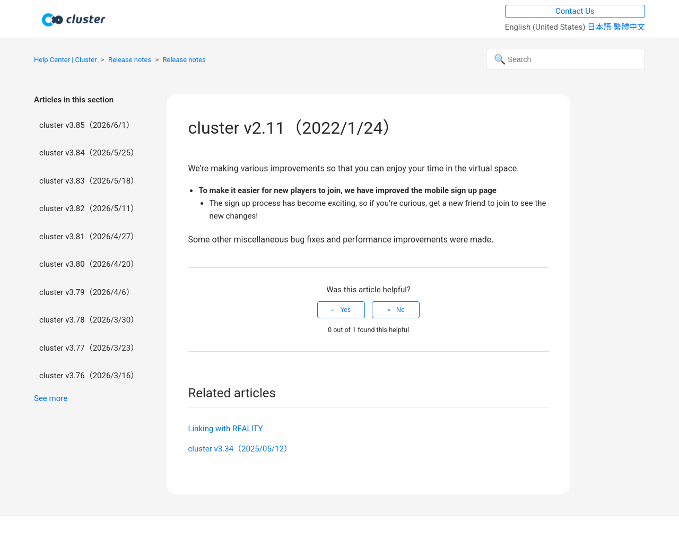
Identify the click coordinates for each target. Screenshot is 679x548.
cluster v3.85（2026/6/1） (86, 125)
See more (50, 398)
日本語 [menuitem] (600, 27)
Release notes (129, 60)
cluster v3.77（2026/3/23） (88, 348)
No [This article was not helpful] (400, 310)
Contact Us (575, 11)
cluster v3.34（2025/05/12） (240, 449)
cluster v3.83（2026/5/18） (88, 181)
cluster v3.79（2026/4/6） (86, 292)
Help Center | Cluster (65, 60)
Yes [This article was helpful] (345, 310)
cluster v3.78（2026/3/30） (88, 320)
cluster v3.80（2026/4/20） (88, 264)
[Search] (565, 59)
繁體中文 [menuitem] (629, 27)
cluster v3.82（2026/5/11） (88, 208)
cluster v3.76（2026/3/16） (88, 375)
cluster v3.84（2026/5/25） (88, 153)
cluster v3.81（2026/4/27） (88, 236)
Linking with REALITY (225, 428)
